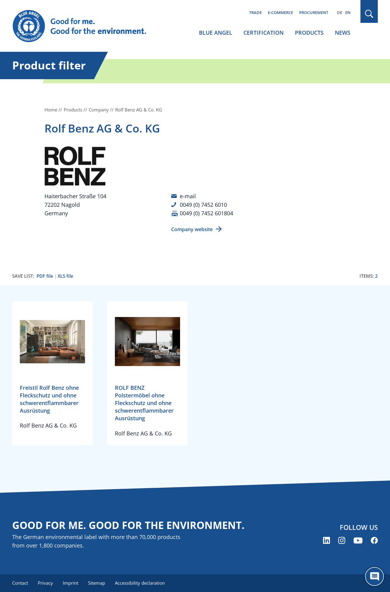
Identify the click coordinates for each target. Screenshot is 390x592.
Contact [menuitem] (20, 583)
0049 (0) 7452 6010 (203, 204)
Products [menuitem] (309, 32)
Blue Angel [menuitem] (215, 32)
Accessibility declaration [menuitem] (140, 583)
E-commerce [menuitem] (280, 12)
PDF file (45, 276)
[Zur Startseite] (85, 26)
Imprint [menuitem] (70, 583)
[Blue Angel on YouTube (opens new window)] (358, 540)
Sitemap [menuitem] (96, 583)
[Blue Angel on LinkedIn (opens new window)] (326, 540)
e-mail (188, 196)
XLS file (65, 276)
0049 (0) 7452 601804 (206, 213)
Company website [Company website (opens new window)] (192, 229)
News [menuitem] (342, 32)
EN (347, 12)
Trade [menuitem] (255, 12)
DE (339, 12)
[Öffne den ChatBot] (374, 576)
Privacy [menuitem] (45, 583)
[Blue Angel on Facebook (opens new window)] (374, 540)
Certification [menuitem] (263, 32)
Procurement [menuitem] (313, 12)
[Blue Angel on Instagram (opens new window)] (341, 540)
